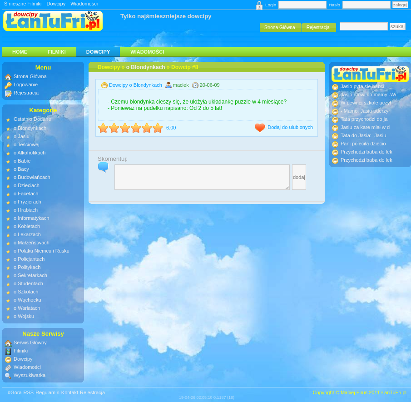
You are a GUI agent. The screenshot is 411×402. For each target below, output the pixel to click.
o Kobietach (27, 226)
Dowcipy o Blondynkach (135, 85)
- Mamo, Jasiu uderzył (365, 111)
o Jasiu (22, 136)
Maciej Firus (354, 392)
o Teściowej (27, 144)
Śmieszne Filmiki (23, 3)
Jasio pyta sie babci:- (364, 86)
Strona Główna (30, 76)
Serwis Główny (30, 342)
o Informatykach (31, 218)
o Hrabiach (26, 210)
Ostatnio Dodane (32, 119)
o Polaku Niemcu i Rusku (41, 250)
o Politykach (27, 267)
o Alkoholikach (29, 152)
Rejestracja (26, 92)
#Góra (15, 392)
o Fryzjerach (27, 201)
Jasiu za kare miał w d (365, 127)
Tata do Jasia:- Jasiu (363, 135)
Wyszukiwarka (29, 375)
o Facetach (26, 193)
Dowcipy (56, 3)
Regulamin (47, 392)
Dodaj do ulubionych (290, 127)
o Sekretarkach (30, 275)
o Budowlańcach (32, 177)
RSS (29, 392)
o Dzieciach (27, 185)
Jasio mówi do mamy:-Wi (368, 94)
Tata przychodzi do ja (364, 119)
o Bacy (21, 169)
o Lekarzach (27, 234)
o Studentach (28, 283)
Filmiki (57, 52)
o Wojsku (24, 316)
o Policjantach (29, 259)
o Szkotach (26, 291)
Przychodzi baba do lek (366, 151)
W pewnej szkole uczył (366, 102)
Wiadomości (84, 3)
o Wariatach (27, 308)
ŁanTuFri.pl (393, 392)
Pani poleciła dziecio (363, 143)
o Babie (22, 161)
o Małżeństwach (32, 242)
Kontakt (69, 392)
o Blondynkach (145, 67)
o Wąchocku (27, 300)
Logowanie (26, 84)
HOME (19, 52)
